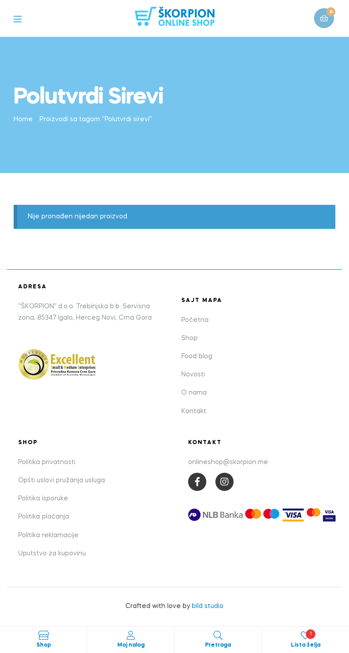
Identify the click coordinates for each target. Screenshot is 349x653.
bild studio (208, 606)
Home (23, 119)
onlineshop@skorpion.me (228, 462)
